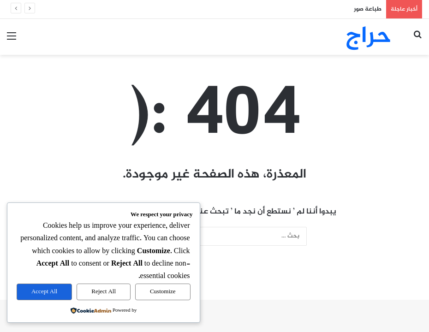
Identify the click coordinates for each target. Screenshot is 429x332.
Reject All (103, 292)
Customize (163, 292)
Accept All (44, 292)
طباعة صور (367, 9)
